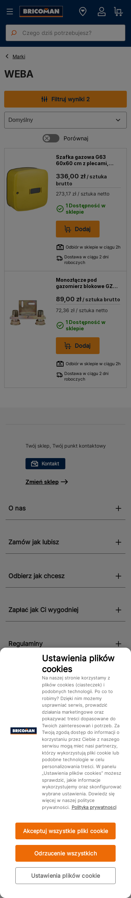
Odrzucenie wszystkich (65, 853)
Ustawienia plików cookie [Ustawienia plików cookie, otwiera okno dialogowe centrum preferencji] (65, 875)
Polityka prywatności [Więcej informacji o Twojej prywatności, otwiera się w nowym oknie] (94, 807)
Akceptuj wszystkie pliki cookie (65, 830)
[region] (65, 773)
